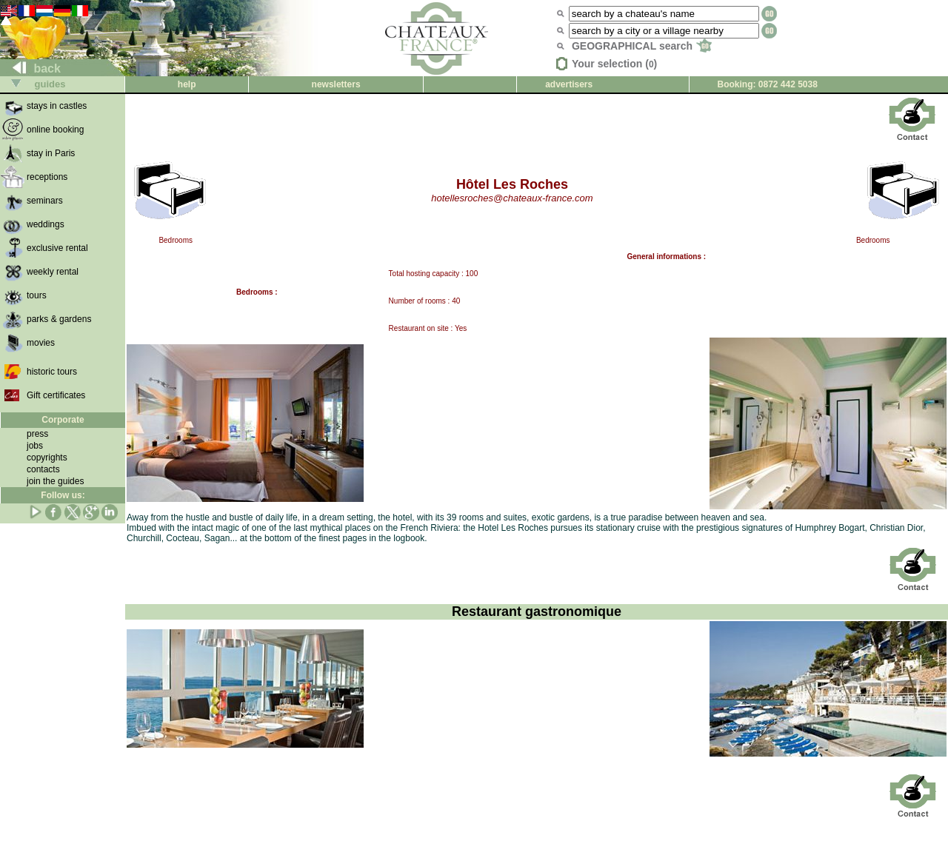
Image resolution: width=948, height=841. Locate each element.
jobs (35, 445)
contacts (43, 469)
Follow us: (62, 495)
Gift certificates (56, 395)
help (187, 84)
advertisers (568, 84)
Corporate (62, 420)
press (37, 434)
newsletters (336, 84)
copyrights (47, 457)
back (31, 68)
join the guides (55, 481)
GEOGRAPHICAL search (642, 46)
